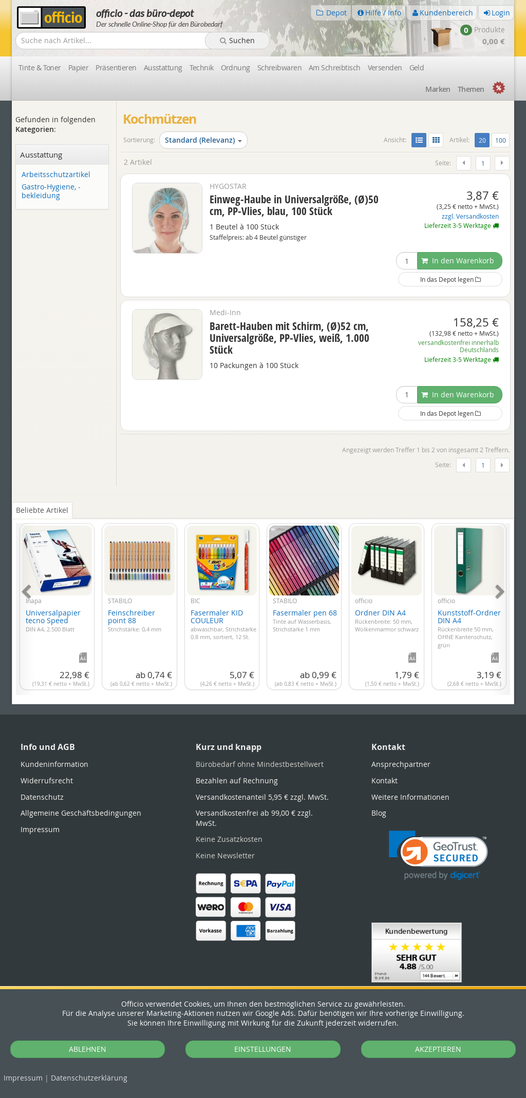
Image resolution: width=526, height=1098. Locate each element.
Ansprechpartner (400, 764)
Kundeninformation (54, 764)
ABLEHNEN (87, 1049)
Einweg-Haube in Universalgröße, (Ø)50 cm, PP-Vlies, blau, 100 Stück (294, 205)
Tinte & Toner (39, 67)
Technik (202, 67)
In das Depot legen (450, 279)
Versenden (385, 67)
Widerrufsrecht (47, 780)
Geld (416, 67)
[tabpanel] (263, 603)
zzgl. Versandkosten (470, 216)
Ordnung (235, 67)
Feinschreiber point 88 (134, 620)
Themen (471, 89)
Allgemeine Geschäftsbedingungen (81, 813)
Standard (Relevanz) (203, 140)
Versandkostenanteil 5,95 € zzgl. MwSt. (262, 797)
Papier (78, 67)
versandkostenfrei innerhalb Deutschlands (458, 346)
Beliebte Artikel (42, 510)
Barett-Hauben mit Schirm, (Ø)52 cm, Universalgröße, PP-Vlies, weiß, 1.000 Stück (289, 338)
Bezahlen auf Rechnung (237, 780)
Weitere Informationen (410, 797)
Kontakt (384, 780)
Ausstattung (163, 67)
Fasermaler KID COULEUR (223, 624)
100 (500, 140)
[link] (438, 855)
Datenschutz (89, 1078)
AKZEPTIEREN (438, 1049)
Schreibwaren (279, 67)
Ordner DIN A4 (387, 620)
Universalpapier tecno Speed (53, 620)
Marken (437, 89)
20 (484, 139)
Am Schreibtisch (335, 67)
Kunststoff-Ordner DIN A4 (469, 628)
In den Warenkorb (457, 260)
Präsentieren (116, 67)
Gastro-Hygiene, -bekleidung (51, 191)
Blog (378, 813)
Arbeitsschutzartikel (56, 174)
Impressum (23, 1078)
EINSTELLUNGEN (262, 1049)
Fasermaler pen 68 (305, 620)
